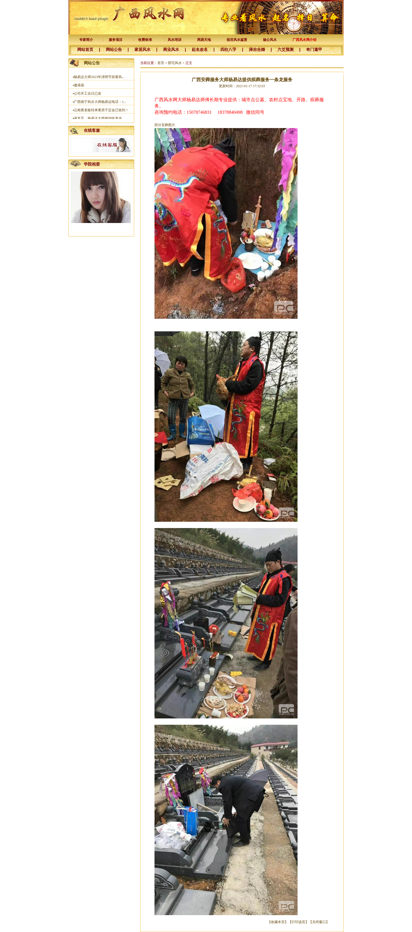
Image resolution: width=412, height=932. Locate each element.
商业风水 (171, 49)
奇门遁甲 (314, 49)
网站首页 (85, 49)
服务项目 (115, 40)
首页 (160, 63)
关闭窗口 (319, 922)
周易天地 (204, 40)
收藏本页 (278, 922)
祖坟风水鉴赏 (237, 40)
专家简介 (86, 40)
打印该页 (298, 922)
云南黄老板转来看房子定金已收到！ (101, 111)
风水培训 (174, 40)
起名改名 (200, 49)
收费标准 (145, 40)
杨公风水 (270, 40)
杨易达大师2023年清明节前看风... (99, 78)
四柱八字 (228, 49)
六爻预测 (286, 49)
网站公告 (114, 49)
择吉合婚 (257, 49)
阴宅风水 (175, 63)
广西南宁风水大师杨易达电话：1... (100, 103)
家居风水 (142, 49)
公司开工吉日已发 (87, 95)
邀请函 (79, 87)
